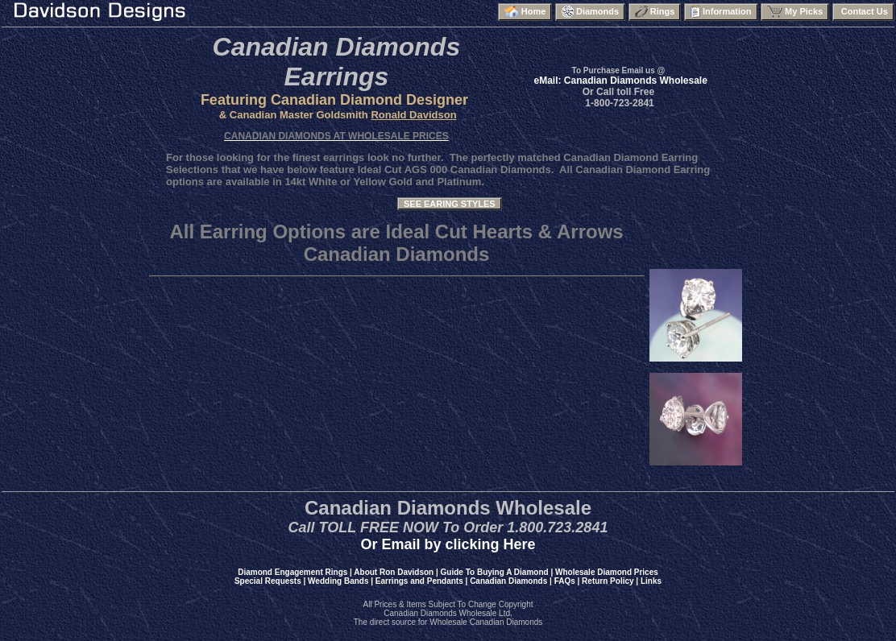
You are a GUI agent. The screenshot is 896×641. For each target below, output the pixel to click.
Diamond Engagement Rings (292, 572)
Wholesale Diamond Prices (606, 572)
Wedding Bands (338, 581)
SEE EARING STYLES (449, 204)
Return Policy (607, 581)
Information (721, 12)
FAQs (564, 581)
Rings (655, 12)
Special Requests (267, 581)
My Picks (795, 12)
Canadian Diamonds (508, 581)
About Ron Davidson (393, 572)
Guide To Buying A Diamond (495, 572)
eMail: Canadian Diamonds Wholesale (620, 80)
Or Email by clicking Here (447, 544)
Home (525, 12)
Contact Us (863, 11)
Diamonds (590, 12)
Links (651, 581)
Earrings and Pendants (419, 581)
